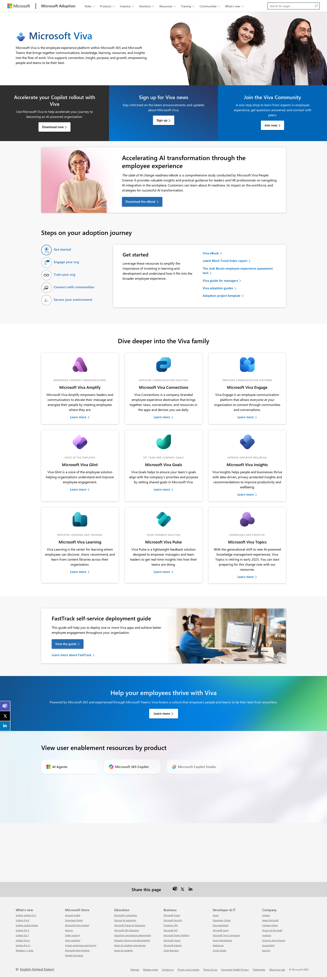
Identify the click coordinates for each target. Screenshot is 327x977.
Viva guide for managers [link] (220, 280)
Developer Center (222, 920)
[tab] (56, 250)
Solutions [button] (147, 6)
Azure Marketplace (222, 940)
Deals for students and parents (130, 945)
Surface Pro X (22, 930)
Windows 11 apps (24, 950)
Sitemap (134, 969)
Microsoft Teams (172, 940)
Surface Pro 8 (22, 920)
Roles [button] (90, 6)
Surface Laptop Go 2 (26, 915)
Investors (266, 935)
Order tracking (72, 935)
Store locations (72, 940)
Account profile (72, 915)
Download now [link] (53, 127)
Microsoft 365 (171, 930)
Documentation (220, 925)
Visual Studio (219, 950)
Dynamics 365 (171, 925)
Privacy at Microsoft (272, 930)
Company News (270, 925)
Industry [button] (127, 6)
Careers (266, 915)
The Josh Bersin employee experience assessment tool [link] (238, 270)
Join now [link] (270, 125)
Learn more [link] (78, 417)
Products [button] (108, 6)
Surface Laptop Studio (27, 925)
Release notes (150, 969)
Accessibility (268, 945)
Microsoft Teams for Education (129, 925)
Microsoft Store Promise (77, 950)
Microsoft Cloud (172, 915)
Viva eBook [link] (211, 253)
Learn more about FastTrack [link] (71, 655)
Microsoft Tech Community (226, 935)
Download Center (74, 920)
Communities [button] (210, 6)
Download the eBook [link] (140, 201)
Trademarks (259, 969)
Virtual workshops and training (80, 945)
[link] (80, 364)
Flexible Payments (74, 955)
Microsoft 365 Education (126, 930)
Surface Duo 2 (23, 940)
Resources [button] (168, 6)
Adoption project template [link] (221, 295)
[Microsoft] (18, 6)
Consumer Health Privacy (235, 969)
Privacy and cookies (188, 969)
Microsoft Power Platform (176, 935)
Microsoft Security (173, 920)
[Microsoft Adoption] (58, 6)
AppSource (218, 945)
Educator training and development (132, 940)
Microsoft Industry (173, 945)
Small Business (171, 950)
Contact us (168, 969)
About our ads (277, 969)
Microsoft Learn (221, 930)
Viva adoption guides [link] (218, 288)
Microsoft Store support (77, 925)
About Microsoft (270, 920)
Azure (216, 915)
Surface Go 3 (22, 935)
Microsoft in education (125, 915)
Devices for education (125, 920)
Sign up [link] (161, 120)
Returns (69, 930)
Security (266, 950)
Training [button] (188, 6)
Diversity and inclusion (273, 940)
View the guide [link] (66, 644)
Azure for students (123, 950)
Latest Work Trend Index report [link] (225, 261)
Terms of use (210, 969)
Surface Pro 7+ (23, 945)
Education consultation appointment (132, 935)
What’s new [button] (234, 6)
